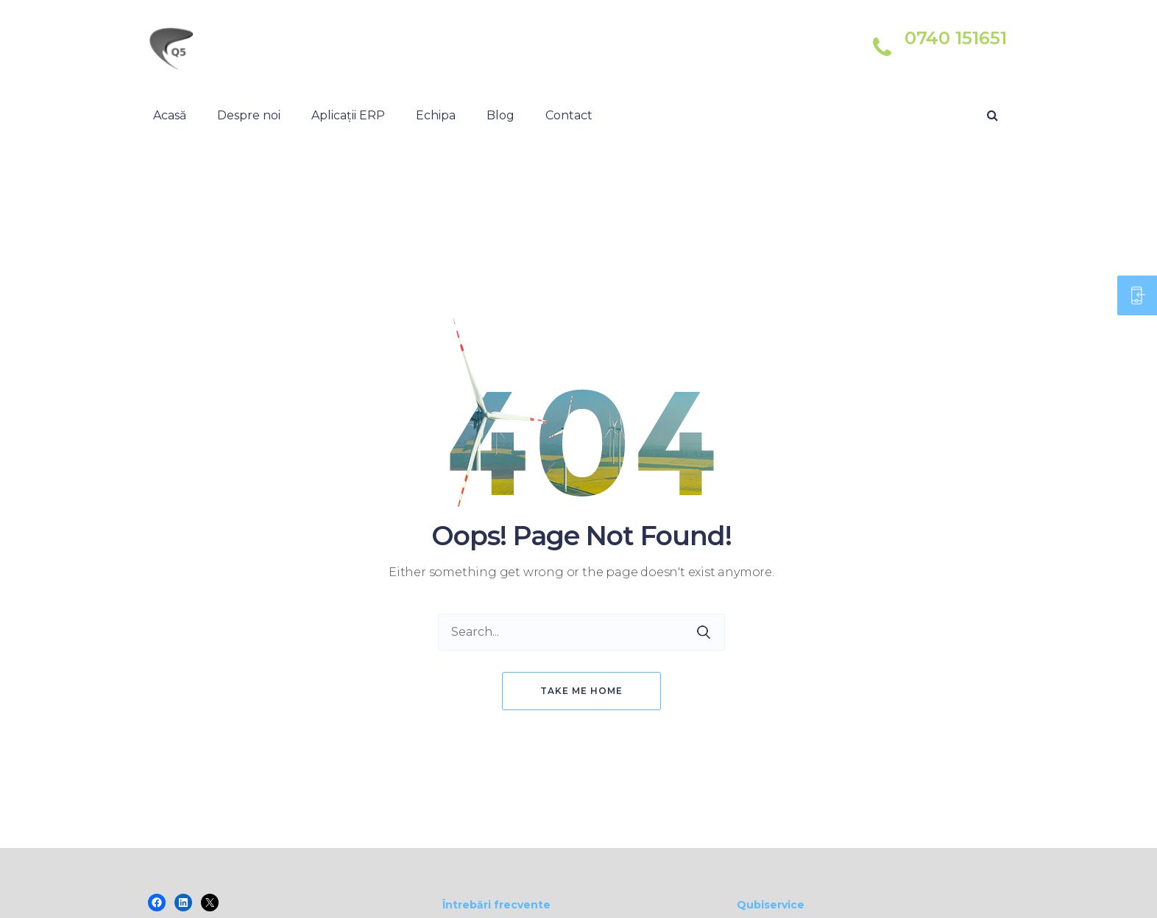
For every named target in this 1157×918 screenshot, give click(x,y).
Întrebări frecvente (496, 904)
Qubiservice (770, 904)
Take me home (581, 690)
